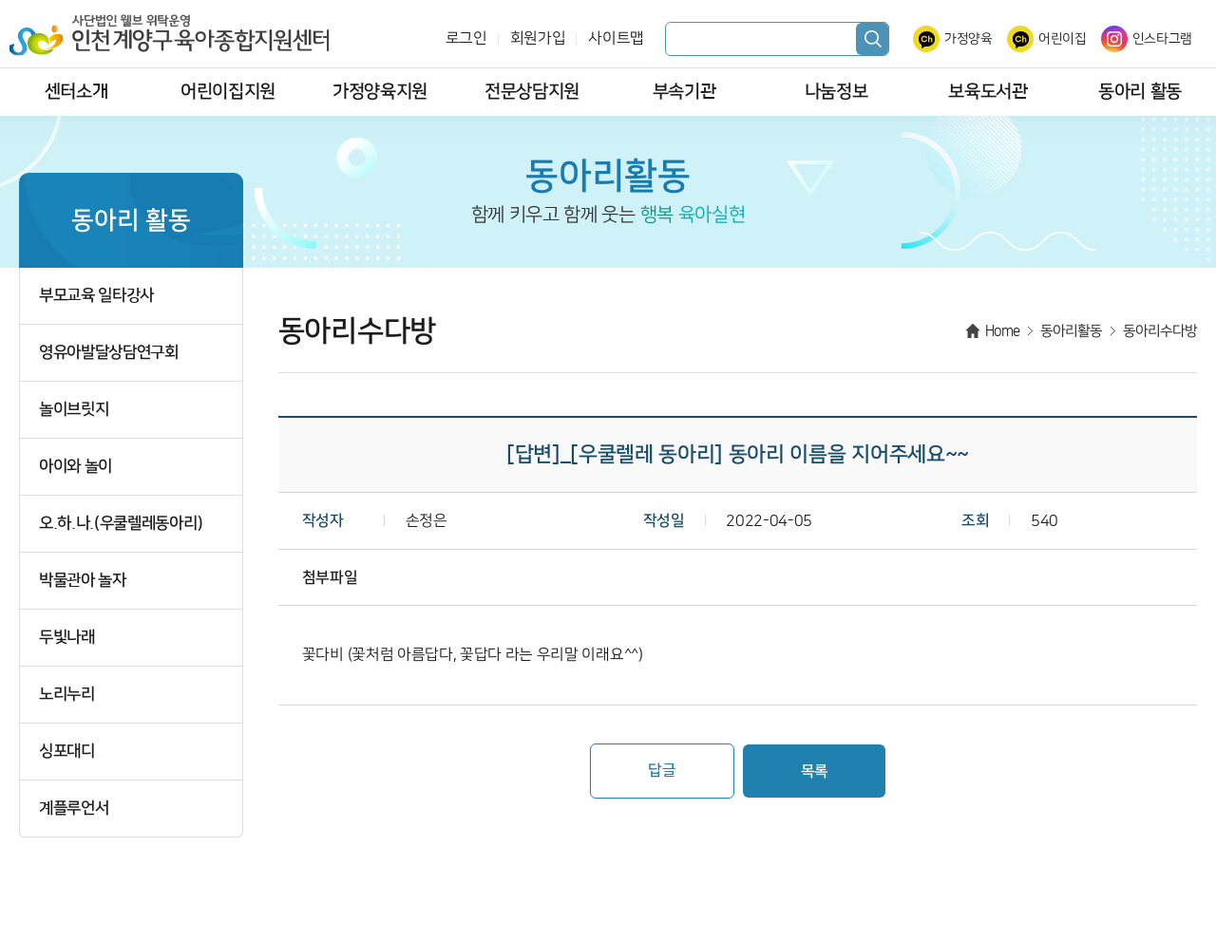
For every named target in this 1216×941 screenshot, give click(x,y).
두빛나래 (67, 638)
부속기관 (684, 92)
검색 (872, 39)
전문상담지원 (532, 92)
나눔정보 (836, 92)
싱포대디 (67, 752)
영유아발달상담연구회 (109, 353)
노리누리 (67, 695)
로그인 (466, 38)
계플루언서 (73, 809)
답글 (661, 770)
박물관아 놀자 (82, 581)
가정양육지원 (380, 92)
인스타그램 (1162, 39)
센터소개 (76, 92)
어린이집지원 (228, 92)
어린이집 (1062, 39)
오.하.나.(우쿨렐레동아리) (120, 524)
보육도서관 (987, 92)
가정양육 (968, 39)
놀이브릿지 (73, 410)
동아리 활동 (1140, 92)
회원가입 (538, 38)
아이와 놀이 (75, 467)
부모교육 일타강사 (96, 296)
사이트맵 (616, 38)
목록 (814, 771)
